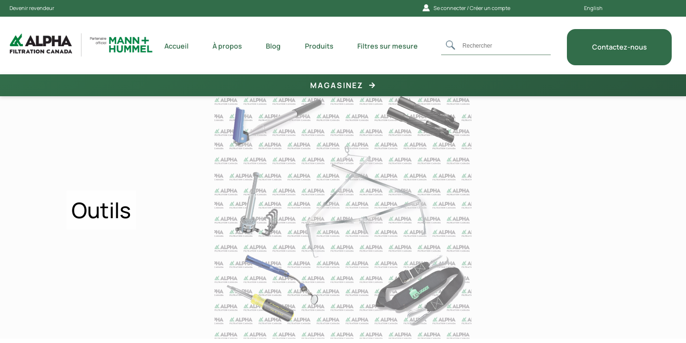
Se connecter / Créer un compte (466, 7)
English (593, 7)
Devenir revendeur (32, 7)
